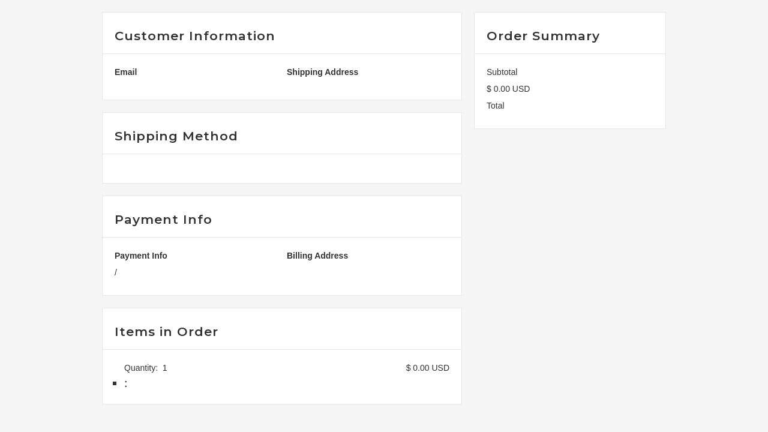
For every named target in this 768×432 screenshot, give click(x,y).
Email (126, 72)
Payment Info (141, 255)
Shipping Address (322, 72)
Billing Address (317, 255)
